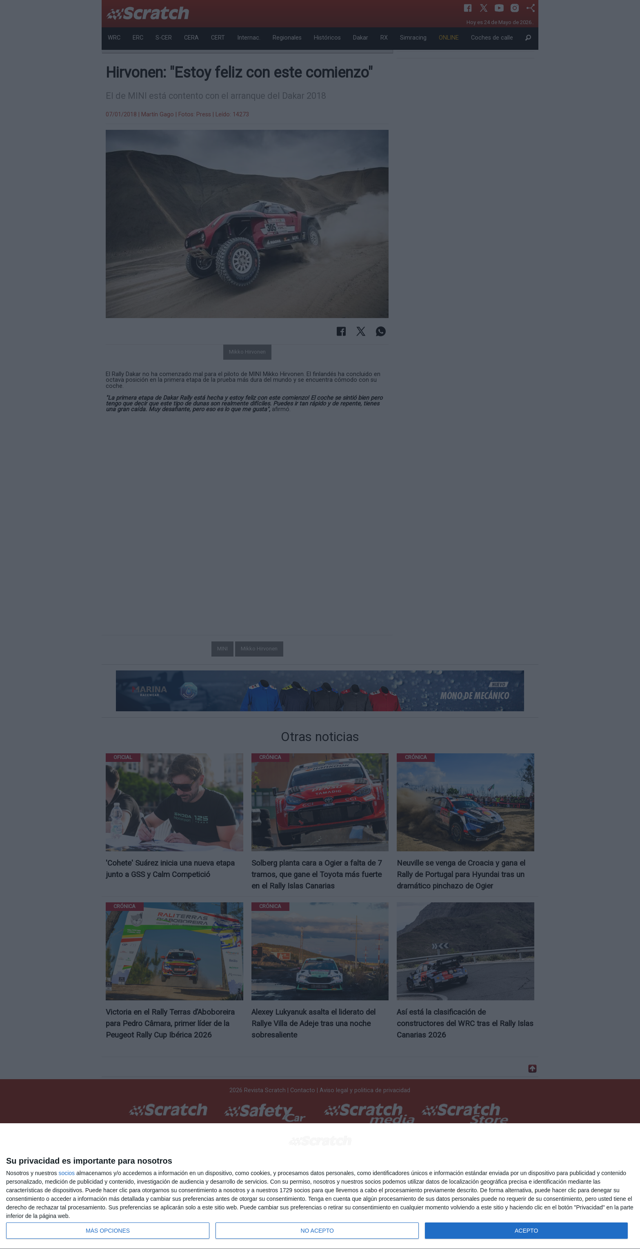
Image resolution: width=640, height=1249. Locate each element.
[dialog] (320, 1186)
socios (66, 1173)
